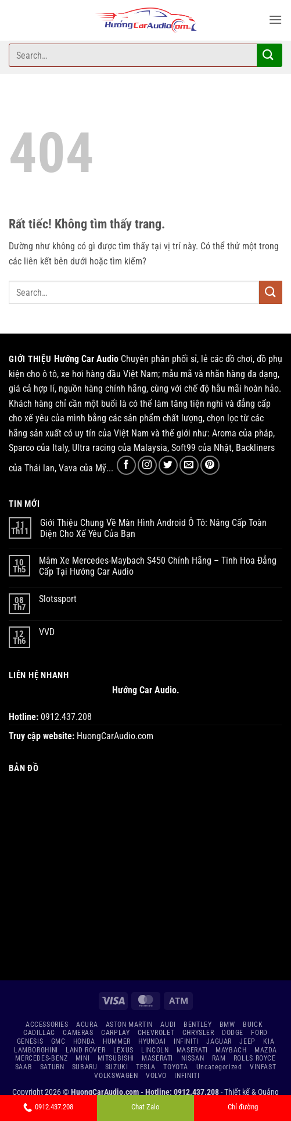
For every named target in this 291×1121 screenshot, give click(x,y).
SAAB (23, 1067)
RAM (219, 1058)
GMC (58, 1041)
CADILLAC (39, 1033)
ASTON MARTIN (129, 1024)
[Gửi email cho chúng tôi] (189, 465)
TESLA (146, 1067)
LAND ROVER (85, 1050)
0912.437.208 (48, 1106)
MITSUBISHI (116, 1058)
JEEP (247, 1041)
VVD (47, 631)
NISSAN (192, 1058)
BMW (227, 1024)
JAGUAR (219, 1041)
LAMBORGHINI (36, 1050)
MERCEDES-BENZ (41, 1058)
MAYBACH (230, 1050)
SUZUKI (116, 1067)
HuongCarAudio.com (115, 736)
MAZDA (265, 1050)
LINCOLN (154, 1050)
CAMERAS (78, 1033)
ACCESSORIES (47, 1024)
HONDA (84, 1041)
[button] (275, 19)
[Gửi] (268, 55)
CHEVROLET (156, 1033)
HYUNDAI (152, 1041)
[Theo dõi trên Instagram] (147, 465)
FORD (259, 1033)
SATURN (52, 1067)
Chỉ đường (243, 1106)
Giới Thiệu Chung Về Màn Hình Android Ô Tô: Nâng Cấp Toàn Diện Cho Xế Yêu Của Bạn (153, 528)
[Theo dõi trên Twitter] (168, 465)
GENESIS (30, 1041)
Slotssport (58, 598)
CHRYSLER (198, 1033)
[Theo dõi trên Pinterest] (210, 465)
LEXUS (123, 1050)
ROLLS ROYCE (254, 1058)
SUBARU (85, 1067)
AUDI (167, 1024)
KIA (268, 1041)
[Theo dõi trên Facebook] (126, 465)
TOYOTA (175, 1067)
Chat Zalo (145, 1106)
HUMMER (117, 1041)
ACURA (87, 1024)
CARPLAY (115, 1033)
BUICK (253, 1024)
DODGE (232, 1033)
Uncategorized (219, 1067)
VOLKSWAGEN (116, 1076)
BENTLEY (197, 1024)
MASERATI (192, 1050)
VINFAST (263, 1067)
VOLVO (156, 1076)
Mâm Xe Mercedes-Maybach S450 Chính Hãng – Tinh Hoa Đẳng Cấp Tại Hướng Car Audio (157, 566)
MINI (82, 1058)
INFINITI (186, 1041)
